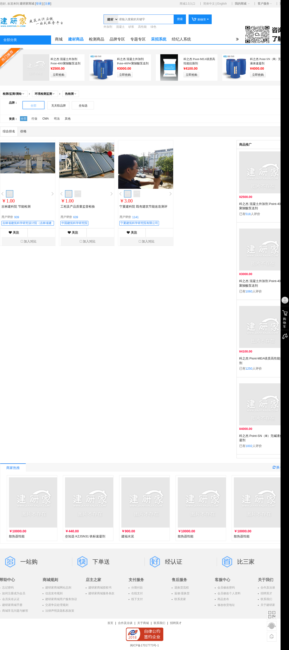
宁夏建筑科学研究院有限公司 (139, 223)
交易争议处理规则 (56, 605)
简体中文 (209, 3)
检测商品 (96, 39)
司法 (57, 118)
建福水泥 (127, 536)
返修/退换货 (182, 593)
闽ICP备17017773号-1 (144, 645)
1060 (248, 291)
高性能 (142, 26)
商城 (59, 39)
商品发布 (223, 599)
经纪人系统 (181, 39)
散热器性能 (17, 536)
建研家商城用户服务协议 (61, 599)
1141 (135, 217)
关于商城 (143, 623)
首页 (110, 623)
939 (16, 217)
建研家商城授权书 (100, 587)
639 (75, 217)
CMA (45, 118)
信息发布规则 (54, 593)
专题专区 (138, 39)
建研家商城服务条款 (101, 593)
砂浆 (131, 26)
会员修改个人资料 (229, 593)
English (222, 3)
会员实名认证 (10, 599)
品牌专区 (117, 39)
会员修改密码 (226, 587)
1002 (248, 446)
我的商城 (240, 3)
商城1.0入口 (187, 3)
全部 (33, 105)
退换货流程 (181, 587)
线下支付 (137, 599)
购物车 (198, 19)
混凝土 (120, 26)
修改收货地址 (226, 605)
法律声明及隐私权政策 (59, 610)
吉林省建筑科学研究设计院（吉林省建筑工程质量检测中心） (27, 223)
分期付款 (137, 587)
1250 (248, 368)
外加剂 (108, 26)
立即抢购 (58, 74)
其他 (68, 118)
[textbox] (146, 19)
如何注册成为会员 (13, 593)
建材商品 (76, 39)
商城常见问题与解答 (14, 610)
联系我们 (159, 623)
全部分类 (10, 40)
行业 (34, 118)
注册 (47, 3)
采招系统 (158, 39)
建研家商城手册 (11, 605)
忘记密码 (7, 587)
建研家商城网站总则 (58, 587)
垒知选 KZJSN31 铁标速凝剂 (85, 536)
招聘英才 (176, 623)
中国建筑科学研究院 (74, 223)
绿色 (153, 26)
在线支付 (137, 593)
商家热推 (13, 468)
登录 (39, 3)
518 (248, 214)
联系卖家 (180, 599)
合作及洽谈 (125, 623)
